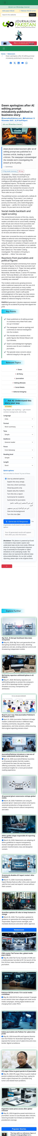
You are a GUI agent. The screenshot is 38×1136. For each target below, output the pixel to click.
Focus (5, 447)
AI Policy (19, 374)
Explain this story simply (15, 482)
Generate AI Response (17, 521)
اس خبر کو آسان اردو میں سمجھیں (18, 508)
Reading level (8, 454)
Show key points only (14, 488)
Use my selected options (15, 479)
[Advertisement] (19, 84)
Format (6, 423)
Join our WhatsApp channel (19, 7)
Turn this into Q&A (13, 514)
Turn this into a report (15, 494)
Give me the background (16, 511)
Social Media (19, 387)
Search (32, 15)
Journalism (19, 378)
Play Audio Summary (9, 171)
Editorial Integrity (19, 392)
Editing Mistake (19, 383)
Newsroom (11, 54)
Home (3, 54)
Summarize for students (15, 497)
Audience (6, 439)
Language (7, 416)
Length (6, 462)
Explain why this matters (16, 491)
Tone (5, 431)
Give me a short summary (16, 485)
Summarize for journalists (16, 500)
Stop (21, 171)
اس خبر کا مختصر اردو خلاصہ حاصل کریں (21, 504)
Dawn (19, 369)
